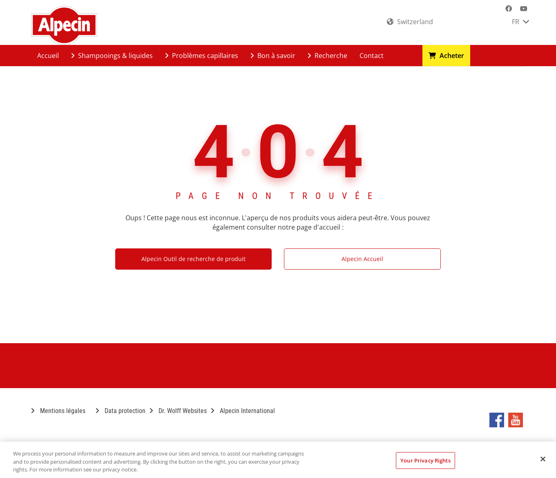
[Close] (543, 459)
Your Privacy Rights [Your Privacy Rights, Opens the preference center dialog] (425, 460)
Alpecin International (243, 411)
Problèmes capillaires (201, 55)
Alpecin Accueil (362, 259)
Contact (372, 55)
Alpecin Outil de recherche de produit (193, 259)
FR (520, 21)
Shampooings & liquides (112, 55)
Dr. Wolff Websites (178, 411)
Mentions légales (58, 411)
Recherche (327, 55)
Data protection (120, 411)
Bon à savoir (272, 55)
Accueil (48, 55)
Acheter (446, 55)
